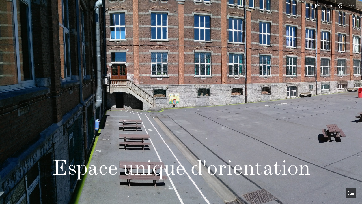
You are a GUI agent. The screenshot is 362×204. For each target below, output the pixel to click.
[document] (181, 102)
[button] (324, 5)
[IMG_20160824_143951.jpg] (181, 102)
